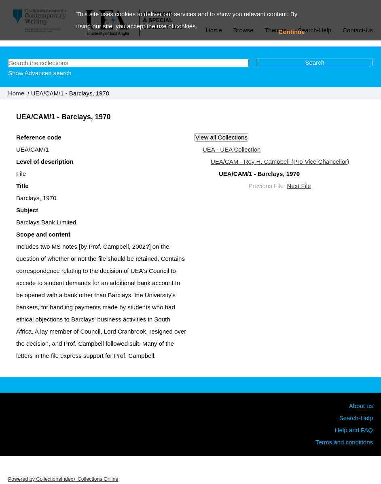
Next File (299, 185)
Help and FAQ (354, 430)
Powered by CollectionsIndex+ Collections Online (63, 479)
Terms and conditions (344, 442)
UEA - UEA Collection (231, 149)
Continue (292, 31)
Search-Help (356, 417)
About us (361, 405)
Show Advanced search (40, 73)
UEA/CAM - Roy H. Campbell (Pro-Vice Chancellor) (280, 161)
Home (16, 93)
